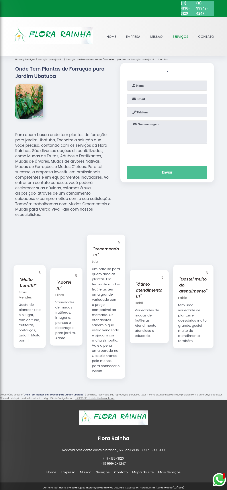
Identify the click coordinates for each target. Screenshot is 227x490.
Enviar (167, 172)
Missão (156, 36)
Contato (206, 36)
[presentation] (167, 153)
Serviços (180, 36)
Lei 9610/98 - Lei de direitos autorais (94, 398)
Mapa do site (143, 472)
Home (110, 36)
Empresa (132, 36)
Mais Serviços (169, 472)
